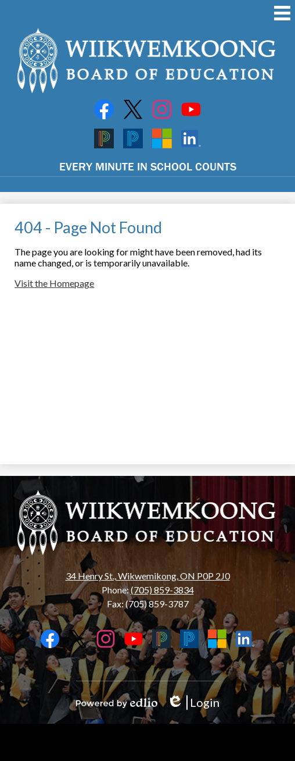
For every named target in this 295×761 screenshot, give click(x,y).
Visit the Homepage (54, 283)
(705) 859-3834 (162, 589)
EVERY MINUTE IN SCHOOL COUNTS (147, 166)
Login (193, 702)
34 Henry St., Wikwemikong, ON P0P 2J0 (148, 575)
